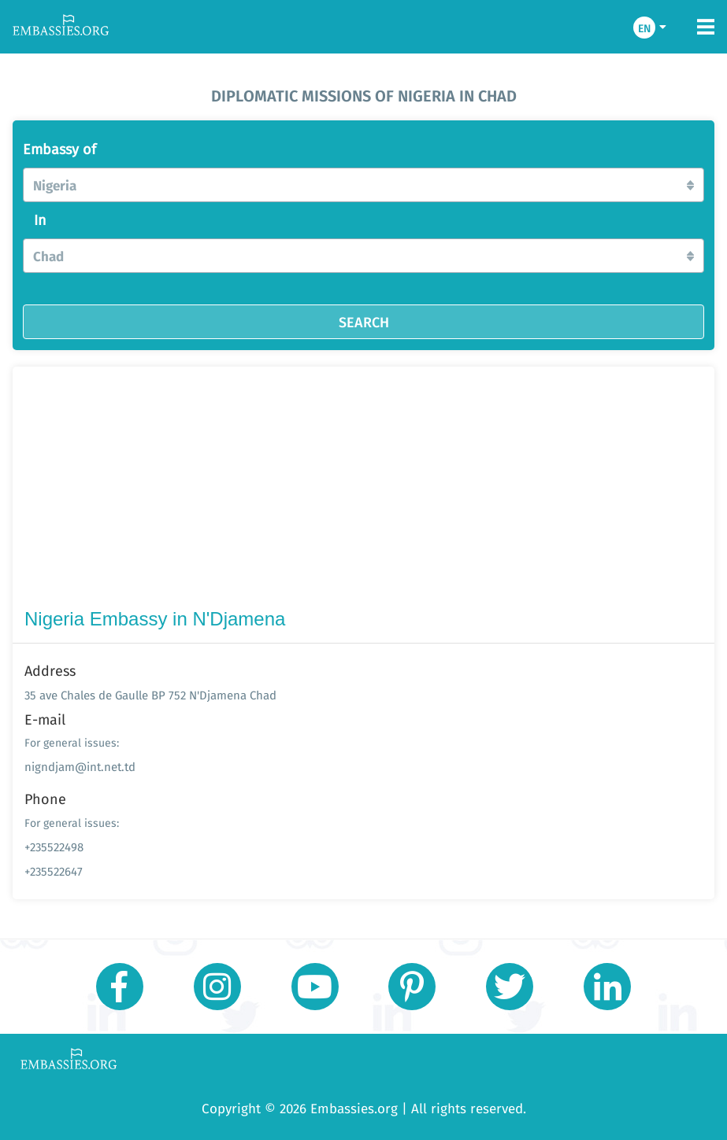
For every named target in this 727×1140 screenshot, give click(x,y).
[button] (363, 185)
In (40, 220)
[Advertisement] (363, 491)
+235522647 (53, 871)
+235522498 (53, 847)
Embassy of (59, 149)
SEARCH (364, 322)
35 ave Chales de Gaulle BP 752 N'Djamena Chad (150, 695)
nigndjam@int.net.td (79, 767)
